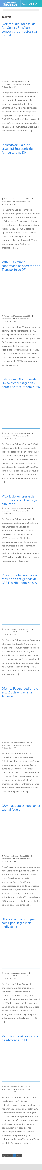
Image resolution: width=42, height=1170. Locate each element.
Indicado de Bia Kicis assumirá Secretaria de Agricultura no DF (17, 148)
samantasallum (6, 84)
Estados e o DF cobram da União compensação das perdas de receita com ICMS (21, 383)
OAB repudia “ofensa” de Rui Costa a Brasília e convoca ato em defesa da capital (19, 29)
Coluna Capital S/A (10, 87)
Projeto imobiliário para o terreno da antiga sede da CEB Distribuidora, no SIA (19, 579)
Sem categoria (8, 513)
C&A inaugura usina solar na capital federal (21, 807)
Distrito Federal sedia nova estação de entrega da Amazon (20, 692)
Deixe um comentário (23, 84)
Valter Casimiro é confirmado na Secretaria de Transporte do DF (21, 265)
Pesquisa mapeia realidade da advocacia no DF (20, 1038)
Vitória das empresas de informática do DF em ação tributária (20, 500)
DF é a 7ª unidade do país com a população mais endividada (18, 923)
